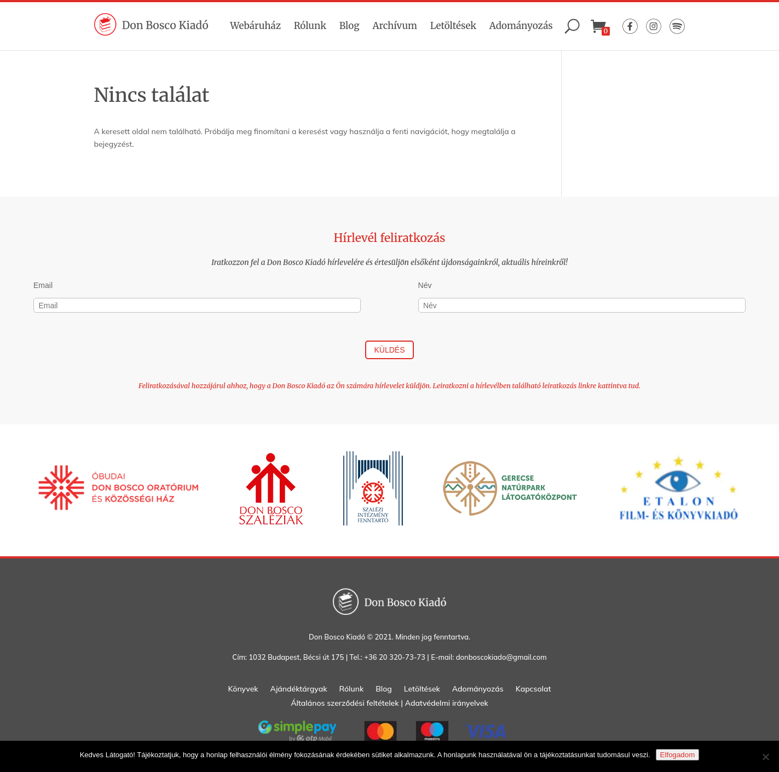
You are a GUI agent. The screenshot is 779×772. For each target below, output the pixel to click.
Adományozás (521, 26)
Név (425, 285)
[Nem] (765, 756)
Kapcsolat (533, 689)
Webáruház (255, 26)
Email (43, 285)
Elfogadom (677, 755)
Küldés (389, 349)
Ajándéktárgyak (298, 689)
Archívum (394, 26)
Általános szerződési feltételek (345, 703)
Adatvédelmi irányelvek (446, 703)
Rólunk (310, 26)
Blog (349, 26)
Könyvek (243, 689)
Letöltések (453, 26)
